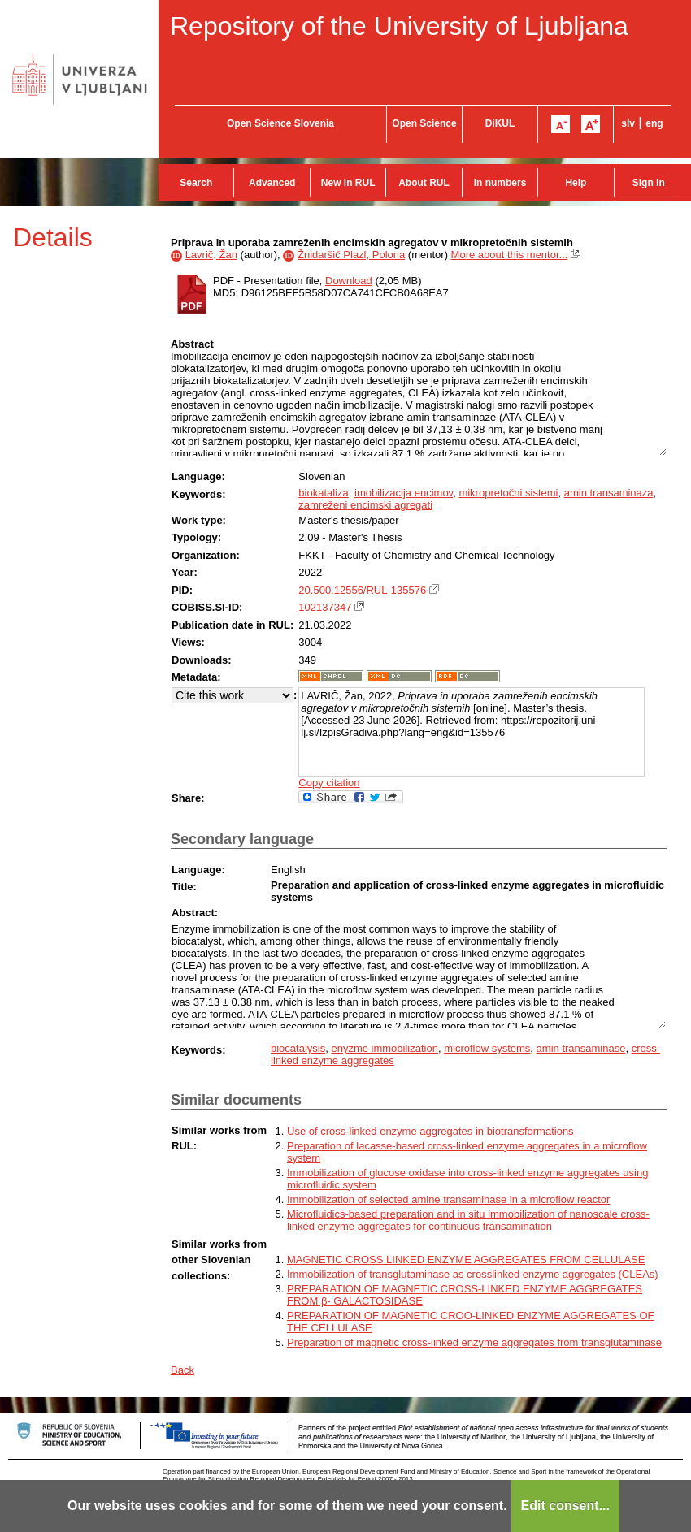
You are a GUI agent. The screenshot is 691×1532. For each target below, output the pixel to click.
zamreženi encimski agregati (365, 505)
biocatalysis (298, 1048)
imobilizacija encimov (403, 493)
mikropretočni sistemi (508, 493)
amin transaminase (581, 1048)
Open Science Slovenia (280, 123)
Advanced (272, 182)
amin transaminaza (609, 493)
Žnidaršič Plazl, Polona (351, 255)
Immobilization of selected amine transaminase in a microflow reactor (448, 1199)
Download (348, 281)
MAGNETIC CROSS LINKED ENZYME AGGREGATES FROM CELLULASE (466, 1259)
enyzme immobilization (384, 1048)
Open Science (424, 123)
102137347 (324, 607)
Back (182, 1370)
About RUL (424, 182)
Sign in (648, 182)
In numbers (500, 182)
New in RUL (348, 182)
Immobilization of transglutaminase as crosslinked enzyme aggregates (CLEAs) (472, 1274)
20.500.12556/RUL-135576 (362, 590)
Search (196, 182)
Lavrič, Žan (211, 255)
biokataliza (323, 493)
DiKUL (500, 123)
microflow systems (487, 1048)
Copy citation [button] (328, 783)
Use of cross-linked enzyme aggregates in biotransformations (430, 1131)
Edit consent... (565, 1506)
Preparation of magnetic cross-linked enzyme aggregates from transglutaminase (474, 1342)
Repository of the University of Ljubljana (399, 26)
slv (628, 123)
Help (575, 182)
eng (654, 123)
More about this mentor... (509, 255)
